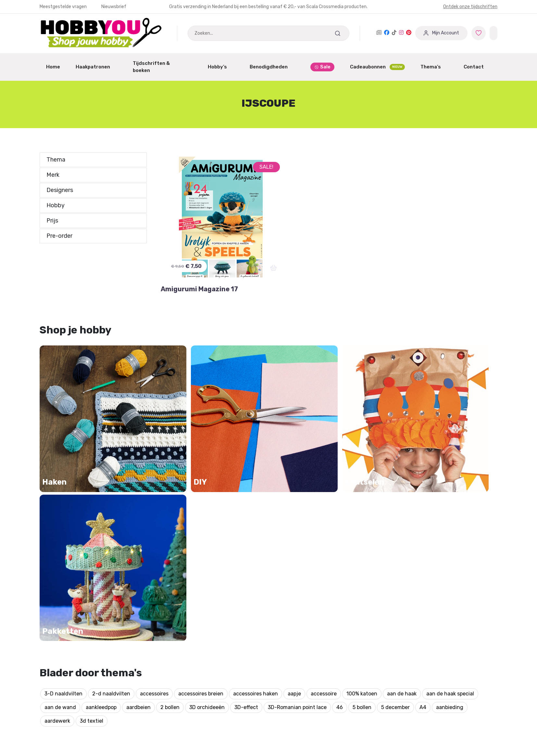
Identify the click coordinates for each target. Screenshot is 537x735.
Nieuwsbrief (113, 6)
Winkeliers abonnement (184, 648)
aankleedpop (101, 503)
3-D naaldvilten (63, 490)
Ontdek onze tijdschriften (470, 6)
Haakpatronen (96, 67)
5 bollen (362, 503)
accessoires (154, 490)
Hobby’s (221, 67)
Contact (477, 67)
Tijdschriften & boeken (162, 67)
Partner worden (175, 636)
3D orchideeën (207, 503)
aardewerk (57, 517)
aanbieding (449, 503)
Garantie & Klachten (64, 623)
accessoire (324, 490)
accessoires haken (255, 490)
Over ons (284, 636)
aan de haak (402, 490)
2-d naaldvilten (111, 490)
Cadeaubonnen (377, 67)
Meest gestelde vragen (67, 648)
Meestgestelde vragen (64, 6)
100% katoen (361, 490)
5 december (395, 503)
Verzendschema (293, 623)
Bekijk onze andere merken (262, 713)
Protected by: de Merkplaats (307, 660)
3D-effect (246, 503)
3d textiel (91, 517)
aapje (294, 490)
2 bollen (170, 503)
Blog (278, 648)
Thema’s (434, 67)
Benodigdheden (272, 67)
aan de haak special (450, 490)
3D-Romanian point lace (297, 503)
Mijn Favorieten (58, 611)
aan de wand (60, 503)
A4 (422, 503)
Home (53, 67)
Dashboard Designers (182, 623)
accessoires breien (200, 490)
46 (339, 503)
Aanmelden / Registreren (187, 611)
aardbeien (138, 503)
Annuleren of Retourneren (72, 636)
